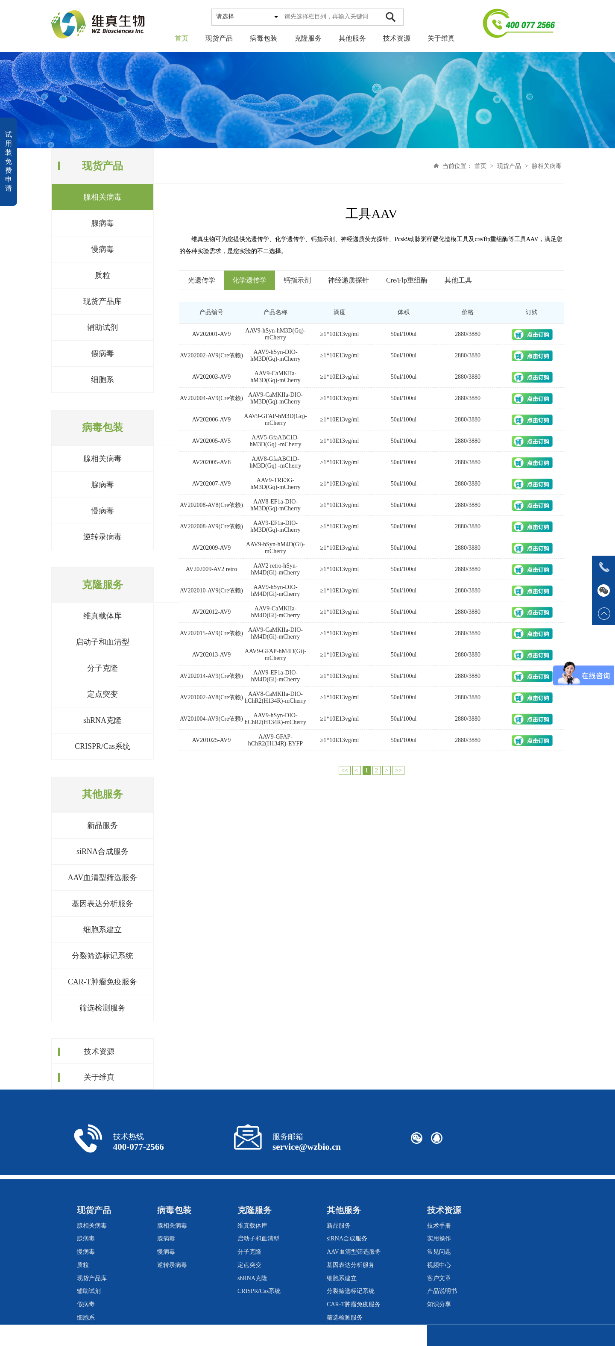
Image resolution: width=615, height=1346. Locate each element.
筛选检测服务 (102, 1008)
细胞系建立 (102, 929)
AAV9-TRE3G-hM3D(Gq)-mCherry (275, 483)
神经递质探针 (348, 280)
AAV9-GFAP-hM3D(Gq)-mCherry (275, 419)
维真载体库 (102, 616)
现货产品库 (102, 301)
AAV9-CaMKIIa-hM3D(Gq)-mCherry (275, 376)
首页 (181, 38)
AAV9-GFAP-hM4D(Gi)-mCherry (275, 654)
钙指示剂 (297, 280)
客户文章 (439, 1278)
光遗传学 (201, 280)
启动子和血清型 (102, 642)
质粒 (102, 275)
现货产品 (219, 38)
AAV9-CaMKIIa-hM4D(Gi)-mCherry (275, 612)
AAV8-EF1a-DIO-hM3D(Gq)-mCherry (275, 505)
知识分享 (439, 1304)
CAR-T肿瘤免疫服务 (102, 982)
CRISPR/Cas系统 (102, 746)
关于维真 (441, 38)
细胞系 (102, 379)
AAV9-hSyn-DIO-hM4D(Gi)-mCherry (275, 590)
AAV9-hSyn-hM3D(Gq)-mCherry (275, 334)
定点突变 (102, 694)
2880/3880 (467, 334)
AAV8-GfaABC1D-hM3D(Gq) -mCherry (276, 462)
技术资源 (396, 38)
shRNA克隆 (102, 720)
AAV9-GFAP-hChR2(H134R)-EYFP (275, 740)
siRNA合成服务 (102, 851)
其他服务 (352, 38)
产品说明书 (442, 1291)
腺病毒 (102, 223)
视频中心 (439, 1265)
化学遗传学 (249, 280)
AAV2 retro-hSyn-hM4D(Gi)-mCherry (275, 569)
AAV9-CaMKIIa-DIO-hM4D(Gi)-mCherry (275, 633)
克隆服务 (308, 38)
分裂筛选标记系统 (102, 955)
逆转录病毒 (102, 537)
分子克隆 (102, 668)
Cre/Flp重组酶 (407, 280)
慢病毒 (102, 249)
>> (398, 770)
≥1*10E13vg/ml (339, 334)
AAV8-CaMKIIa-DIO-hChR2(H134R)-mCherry (275, 697)
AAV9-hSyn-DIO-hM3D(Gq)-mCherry (275, 355)
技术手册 (439, 1225)
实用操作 (439, 1238)
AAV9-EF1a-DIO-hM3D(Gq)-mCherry (275, 526)
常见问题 (439, 1252)
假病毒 (102, 353)
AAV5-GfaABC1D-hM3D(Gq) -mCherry (276, 441)
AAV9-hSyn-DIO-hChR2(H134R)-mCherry (275, 718)
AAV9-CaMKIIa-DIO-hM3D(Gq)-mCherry (275, 398)
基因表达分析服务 (102, 903)
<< (344, 770)
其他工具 (458, 280)
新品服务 (102, 825)
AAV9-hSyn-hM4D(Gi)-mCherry (275, 547)
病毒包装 (263, 38)
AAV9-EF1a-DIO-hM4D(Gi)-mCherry (275, 676)
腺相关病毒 (102, 197)
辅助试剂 (102, 327)
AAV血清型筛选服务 (103, 877)
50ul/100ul (404, 334)
